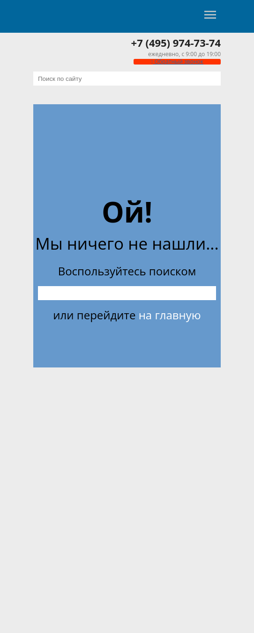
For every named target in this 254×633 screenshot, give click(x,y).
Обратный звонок (177, 61)
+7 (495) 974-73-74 (176, 42)
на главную (170, 315)
